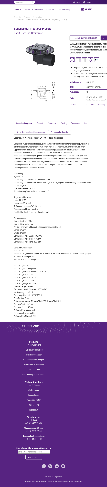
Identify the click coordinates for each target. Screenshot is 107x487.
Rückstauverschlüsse (34, 350)
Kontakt (78, 2)
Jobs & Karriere (34, 385)
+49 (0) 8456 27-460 (34, 423)
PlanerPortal (51, 10)
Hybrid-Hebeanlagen (34, 355)
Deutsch (88, 2)
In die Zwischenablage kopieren (32, 132)
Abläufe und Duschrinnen (34, 365)
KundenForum (33, 395)
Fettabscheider (34, 370)
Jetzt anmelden (34, 457)
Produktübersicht (34, 345)
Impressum (33, 410)
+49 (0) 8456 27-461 (33, 431)
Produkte (17, 10)
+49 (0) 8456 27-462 (34, 439)
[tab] (24, 123)
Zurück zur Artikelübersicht (86, 38)
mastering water (34, 400)
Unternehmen (37, 10)
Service (27, 10)
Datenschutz (34, 405)
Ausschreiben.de (61, 132)
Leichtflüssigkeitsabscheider (33, 375)
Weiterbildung (64, 10)
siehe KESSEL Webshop (95, 105)
